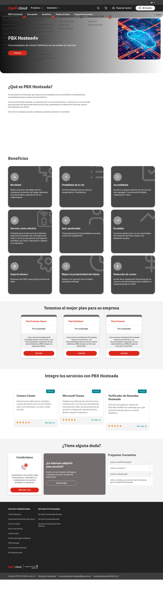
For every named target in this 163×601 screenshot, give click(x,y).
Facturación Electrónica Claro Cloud (21, 547)
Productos (35, 8)
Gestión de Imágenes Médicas (19, 566)
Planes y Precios (63, 14)
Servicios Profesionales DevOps (50, 542)
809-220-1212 (25, 518)
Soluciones (52, 8)
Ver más (50, 451)
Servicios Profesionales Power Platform (49, 553)
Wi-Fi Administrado (15, 581)
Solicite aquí (61, 511)
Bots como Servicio (15, 557)
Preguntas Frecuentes (83, 14)
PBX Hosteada (13, 571)
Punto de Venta (14, 552)
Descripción (32, 14)
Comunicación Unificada (17, 576)
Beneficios (46, 14)
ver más (96, 448)
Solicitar (17, 53)
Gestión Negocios (14, 542)
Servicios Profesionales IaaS (48, 547)
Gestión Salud (13, 562)
